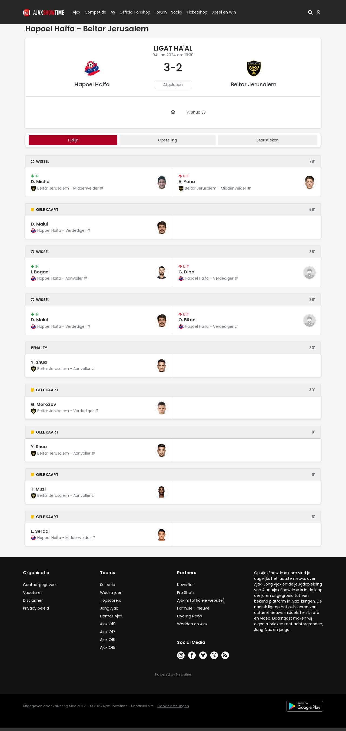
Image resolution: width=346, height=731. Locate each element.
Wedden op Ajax (192, 624)
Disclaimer (33, 600)
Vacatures (32, 592)
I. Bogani (40, 272)
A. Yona (186, 181)
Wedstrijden (111, 592)
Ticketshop (197, 12)
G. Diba (186, 272)
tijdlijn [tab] (73, 140)
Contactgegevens (40, 584)
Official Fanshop (131, 12)
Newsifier (185, 584)
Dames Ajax (111, 616)
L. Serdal (40, 531)
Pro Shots (186, 592)
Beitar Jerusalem (254, 84)
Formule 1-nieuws (193, 608)
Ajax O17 (107, 631)
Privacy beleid (36, 608)
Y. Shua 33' (197, 112)
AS (113, 12)
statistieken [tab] (268, 140)
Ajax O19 (107, 624)
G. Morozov (43, 404)
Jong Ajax (109, 608)
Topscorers (110, 600)
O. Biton (186, 320)
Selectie (107, 584)
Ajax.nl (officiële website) (201, 600)
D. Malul (39, 224)
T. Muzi (38, 489)
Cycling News (189, 616)
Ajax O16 (107, 639)
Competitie (93, 12)
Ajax (76, 12)
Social (176, 12)
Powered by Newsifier (173, 674)
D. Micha (40, 181)
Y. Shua (39, 362)
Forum (161, 12)
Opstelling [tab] (167, 140)
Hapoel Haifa (92, 84)
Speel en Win (224, 12)
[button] (310, 12)
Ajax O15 (107, 647)
